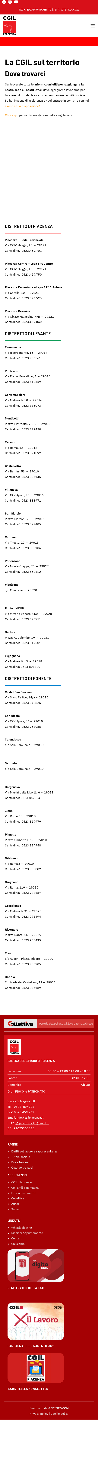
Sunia (15, 1209)
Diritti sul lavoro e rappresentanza (34, 1151)
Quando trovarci (22, 1167)
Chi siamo (18, 1244)
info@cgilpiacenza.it (30, 1117)
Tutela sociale (20, 1157)
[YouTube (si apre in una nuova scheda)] (15, 2)
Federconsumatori (23, 1193)
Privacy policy (39, 1413)
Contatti (16, 1238)
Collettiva (17, 1198)
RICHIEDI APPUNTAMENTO (35, 9)
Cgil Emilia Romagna (25, 1187)
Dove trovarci (20, 1162)
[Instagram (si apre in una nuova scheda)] (10, 2)
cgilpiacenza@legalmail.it (32, 1123)
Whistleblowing (21, 1227)
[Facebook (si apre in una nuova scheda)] (4, 2)
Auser (15, 1204)
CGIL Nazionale (21, 1182)
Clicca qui (11, 115)
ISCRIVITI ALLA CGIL (66, 9)
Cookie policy (59, 1413)
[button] (92, 25)
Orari (26, 1091)
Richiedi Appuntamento (27, 1233)
